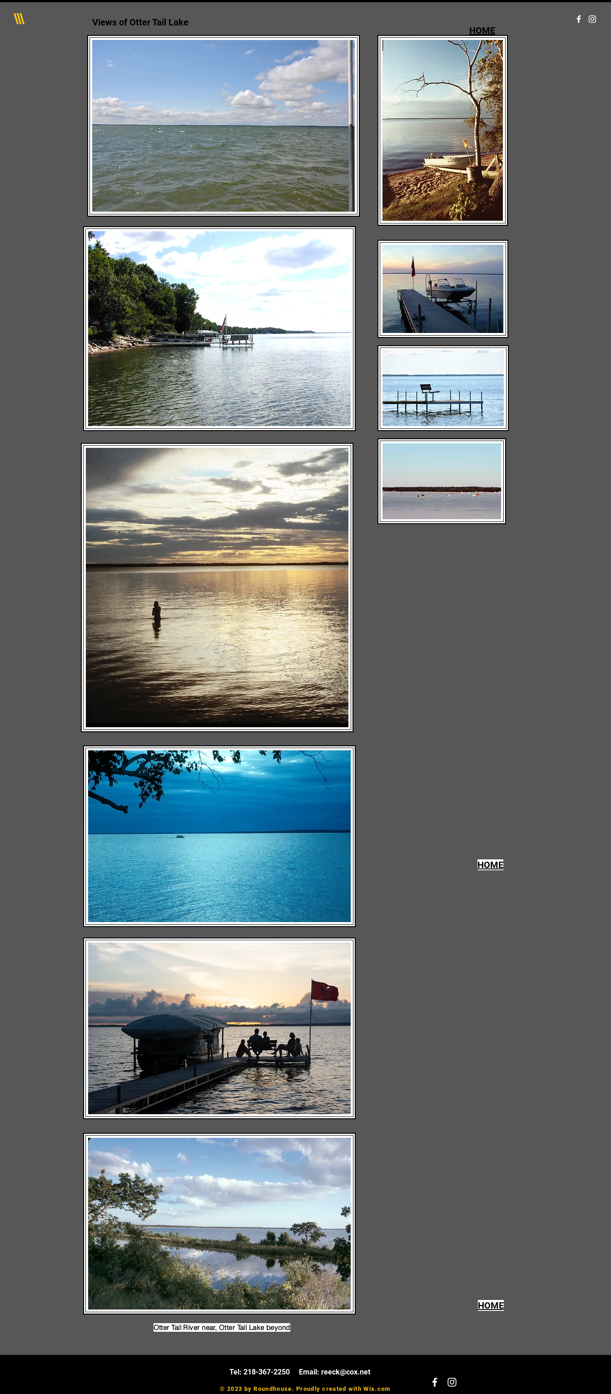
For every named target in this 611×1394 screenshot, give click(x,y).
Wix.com (376, 1388)
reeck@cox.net (345, 1372)
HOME (482, 30)
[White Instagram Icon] (592, 19)
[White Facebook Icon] (579, 19)
